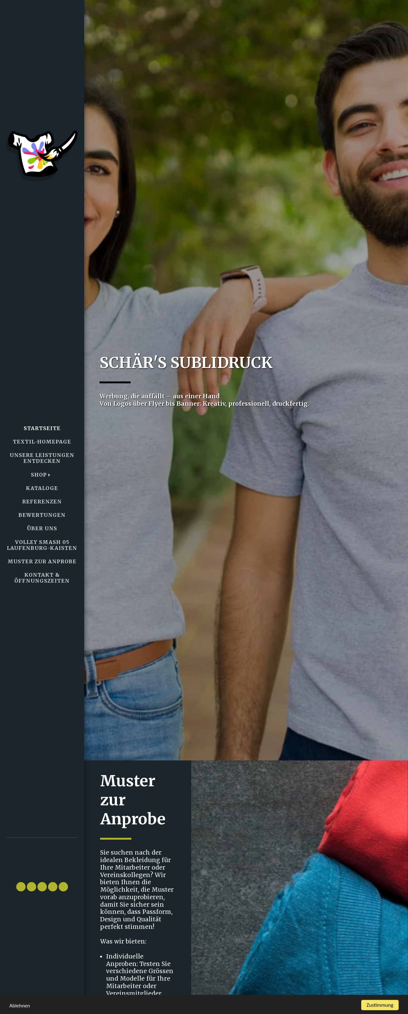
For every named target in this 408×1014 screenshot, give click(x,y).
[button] (42, 857)
